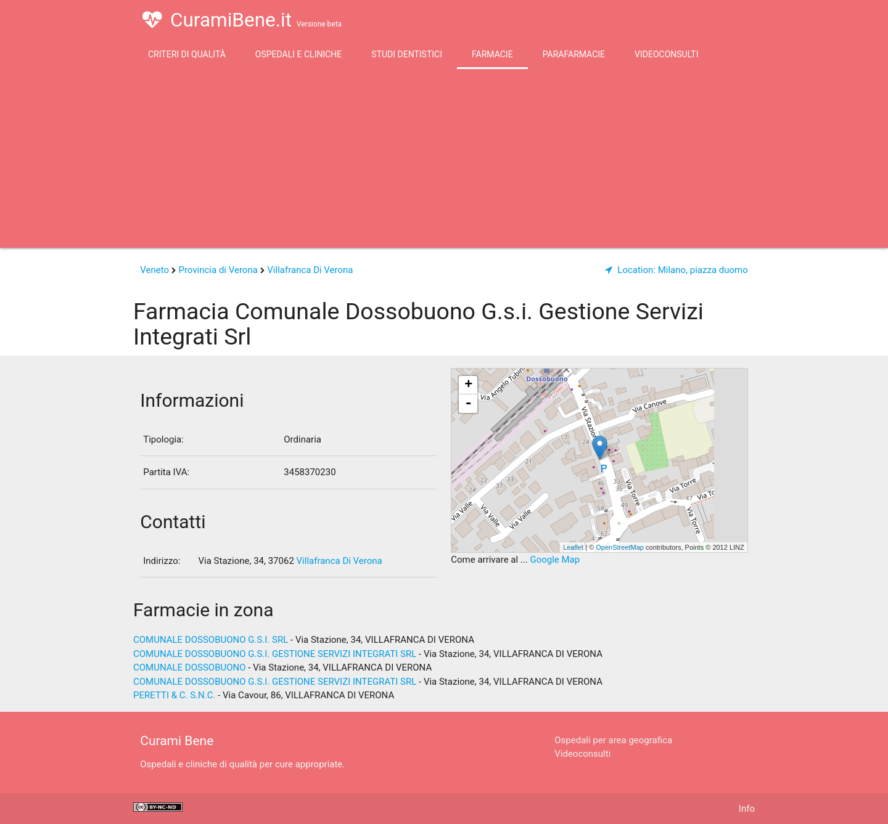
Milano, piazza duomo (676, 269)
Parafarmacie (574, 54)
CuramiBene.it (242, 19)
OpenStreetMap (620, 547)
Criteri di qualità (187, 54)
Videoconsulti (666, 54)
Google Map (555, 559)
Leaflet (573, 547)
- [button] (468, 403)
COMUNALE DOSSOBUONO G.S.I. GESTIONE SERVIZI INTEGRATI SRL (274, 653)
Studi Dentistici (406, 54)
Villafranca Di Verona (310, 269)
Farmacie (492, 54)
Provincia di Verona (217, 269)
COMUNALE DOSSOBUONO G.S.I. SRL (210, 639)
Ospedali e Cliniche (298, 54)
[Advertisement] (444, 161)
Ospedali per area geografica (613, 740)
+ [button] (468, 385)
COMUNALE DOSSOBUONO (189, 667)
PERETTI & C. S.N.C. (174, 695)
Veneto (154, 269)
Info (747, 808)
